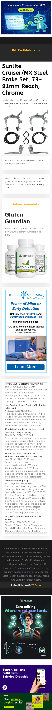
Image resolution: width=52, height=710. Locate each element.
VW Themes (36, 585)
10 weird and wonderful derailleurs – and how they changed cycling (24, 431)
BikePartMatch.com (26, 50)
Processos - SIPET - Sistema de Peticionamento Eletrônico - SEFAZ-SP (23, 455)
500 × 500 (33, 100)
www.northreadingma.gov (17, 480)
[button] (26, 60)
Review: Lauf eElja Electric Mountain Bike (24, 383)
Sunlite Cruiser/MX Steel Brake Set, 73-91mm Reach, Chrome (25, 103)
